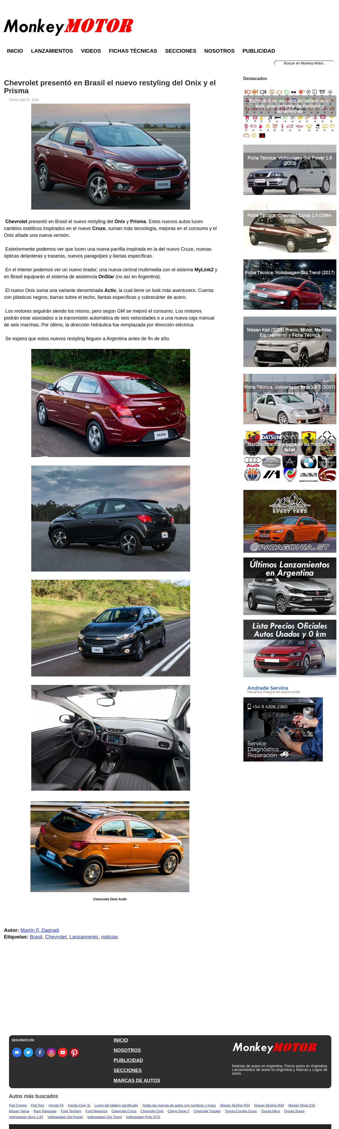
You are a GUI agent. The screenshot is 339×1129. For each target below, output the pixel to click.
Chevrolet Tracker (207, 1111)
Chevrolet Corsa (123, 1111)
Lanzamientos (52, 51)
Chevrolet (55, 937)
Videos (91, 51)
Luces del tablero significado (116, 1105)
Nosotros (219, 51)
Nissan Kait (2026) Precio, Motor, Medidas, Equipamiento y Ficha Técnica (290, 409)
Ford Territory (71, 1111)
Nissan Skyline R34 (269, 1105)
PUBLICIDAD (128, 1060)
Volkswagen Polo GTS (143, 1117)
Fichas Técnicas (133, 51)
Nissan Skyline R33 (235, 1105)
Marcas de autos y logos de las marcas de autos (290, 524)
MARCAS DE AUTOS (137, 1080)
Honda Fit (55, 1105)
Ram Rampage (44, 1111)
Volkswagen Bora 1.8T (26, 1117)
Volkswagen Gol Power (65, 1117)
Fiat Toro (37, 1105)
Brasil (36, 937)
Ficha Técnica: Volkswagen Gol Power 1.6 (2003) (290, 237)
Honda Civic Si (79, 1105)
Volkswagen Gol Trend (104, 1117)
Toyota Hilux (270, 1111)
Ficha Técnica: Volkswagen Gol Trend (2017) (290, 349)
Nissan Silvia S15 (301, 1105)
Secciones (180, 51)
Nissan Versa (19, 1111)
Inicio (15, 51)
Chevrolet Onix (152, 1111)
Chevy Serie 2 (178, 1111)
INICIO (121, 1040)
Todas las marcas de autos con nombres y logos (179, 1105)
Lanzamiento (83, 937)
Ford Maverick (96, 1111)
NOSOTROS (127, 1050)
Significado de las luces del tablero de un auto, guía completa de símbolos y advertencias (290, 183)
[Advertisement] (289, 111)
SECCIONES (128, 1070)
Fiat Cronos (18, 1105)
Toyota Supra (294, 1111)
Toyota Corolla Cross (241, 1111)
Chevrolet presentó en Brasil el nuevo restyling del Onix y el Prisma (110, 87)
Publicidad (259, 51)
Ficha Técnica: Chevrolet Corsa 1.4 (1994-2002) (289, 295)
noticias (109, 937)
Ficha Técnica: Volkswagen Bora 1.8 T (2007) (289, 463)
